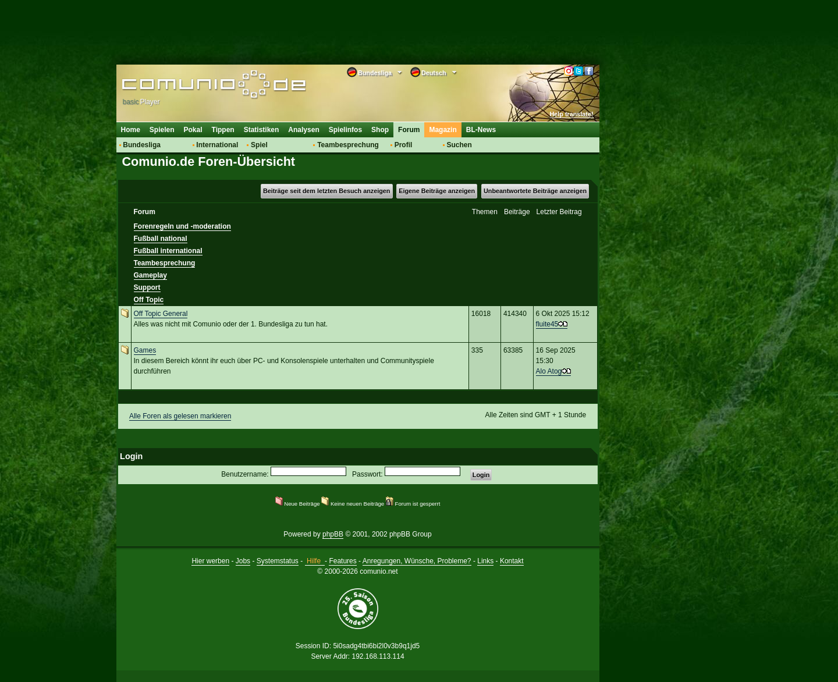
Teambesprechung (348, 145)
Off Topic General (161, 314)
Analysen (303, 130)
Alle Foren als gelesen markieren (180, 416)
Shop (380, 130)
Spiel (259, 145)
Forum (409, 130)
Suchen (458, 145)
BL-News (481, 130)
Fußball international (168, 251)
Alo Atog (549, 371)
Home (130, 130)
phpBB (332, 534)
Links (485, 561)
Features (342, 561)
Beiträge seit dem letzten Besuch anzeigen (326, 190)
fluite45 (547, 324)
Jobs (243, 561)
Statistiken (261, 130)
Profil (404, 145)
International (217, 145)
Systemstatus (278, 561)
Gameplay (150, 275)
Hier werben (210, 561)
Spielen (162, 130)
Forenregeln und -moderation (182, 226)
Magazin (442, 130)
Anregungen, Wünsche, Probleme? (417, 561)
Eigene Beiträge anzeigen (437, 190)
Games (145, 350)
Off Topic (149, 300)
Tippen (223, 130)
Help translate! (572, 114)
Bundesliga (142, 145)
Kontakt (512, 561)
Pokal (193, 130)
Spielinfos (345, 130)
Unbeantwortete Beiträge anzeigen (535, 190)
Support (147, 287)
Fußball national (160, 239)
